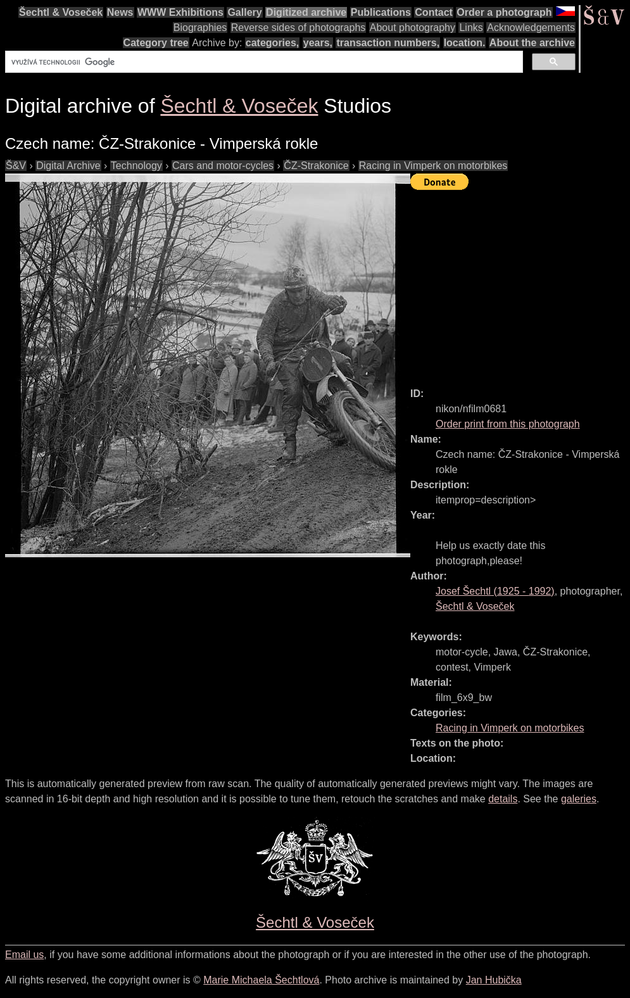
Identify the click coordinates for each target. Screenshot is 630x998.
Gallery (244, 12)
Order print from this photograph (508, 424)
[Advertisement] (520, 283)
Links (470, 27)
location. (465, 42)
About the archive (532, 42)
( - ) (495, 591)
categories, (272, 42)
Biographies (200, 27)
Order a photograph (504, 12)
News (120, 12)
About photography (412, 27)
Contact (434, 12)
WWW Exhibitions (180, 12)
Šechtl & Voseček (61, 12)
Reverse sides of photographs (298, 27)
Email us (24, 954)
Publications (381, 12)
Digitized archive (306, 12)
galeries (578, 798)
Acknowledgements (531, 27)
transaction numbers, (387, 42)
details (502, 798)
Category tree (156, 42)
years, (317, 42)
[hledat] (262, 62)
